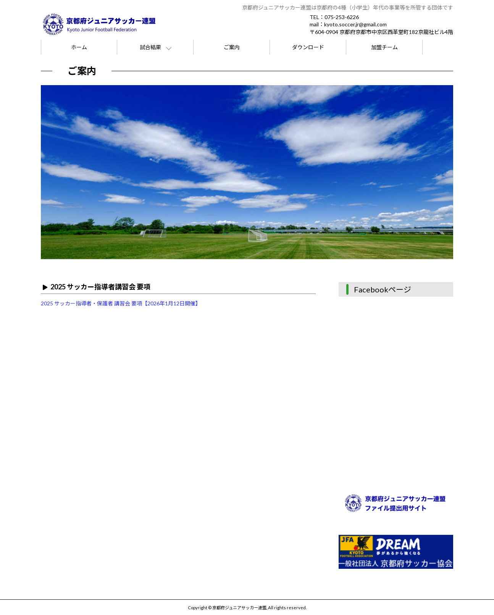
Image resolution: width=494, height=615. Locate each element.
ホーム (79, 47)
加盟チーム (384, 47)
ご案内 (232, 47)
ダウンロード (308, 47)
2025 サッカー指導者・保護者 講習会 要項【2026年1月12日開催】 (121, 303)
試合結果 (150, 47)
